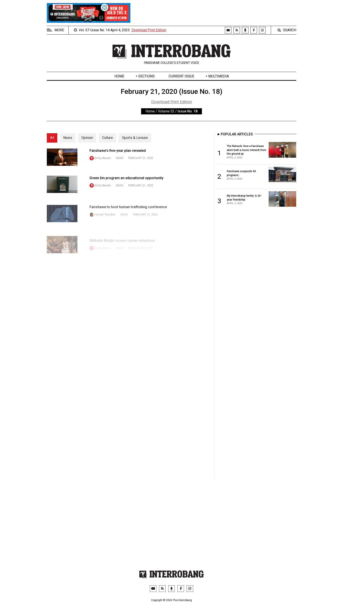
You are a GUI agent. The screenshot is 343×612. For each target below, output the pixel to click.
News (67, 138)
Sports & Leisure (135, 138)
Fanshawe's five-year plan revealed (117, 156)
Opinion (87, 138)
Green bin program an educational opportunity (126, 190)
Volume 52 (166, 111)
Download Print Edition (148, 30)
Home (119, 76)
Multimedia (218, 76)
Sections (146, 76)
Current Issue (181, 76)
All (52, 138)
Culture (107, 138)
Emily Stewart (102, 163)
